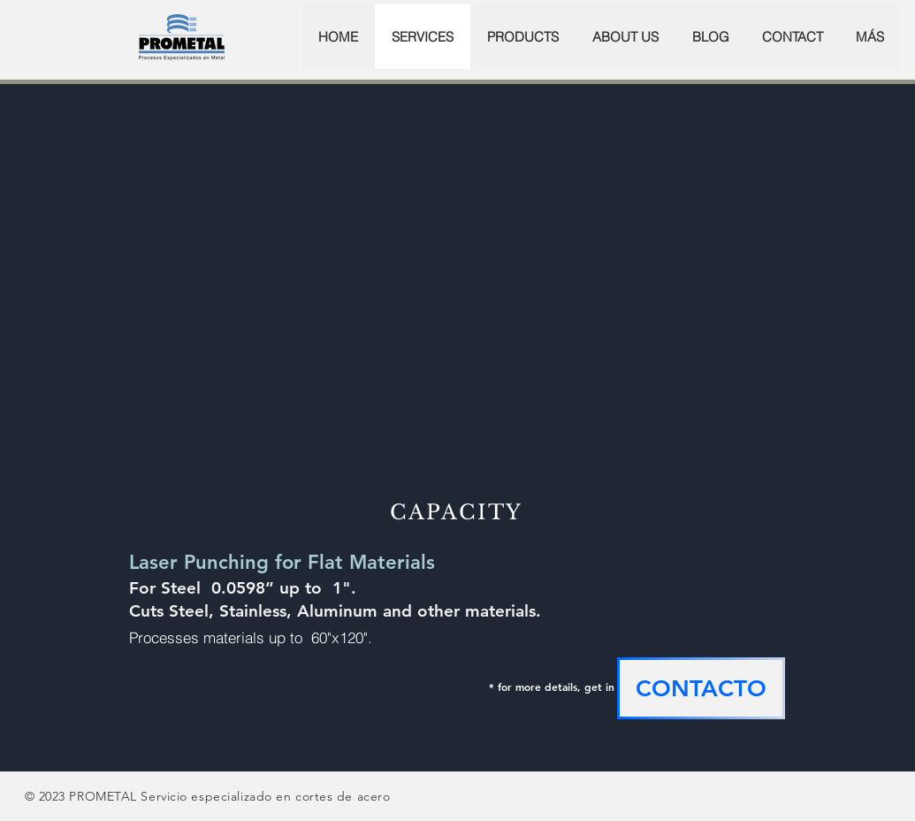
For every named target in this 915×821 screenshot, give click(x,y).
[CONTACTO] (701, 688)
